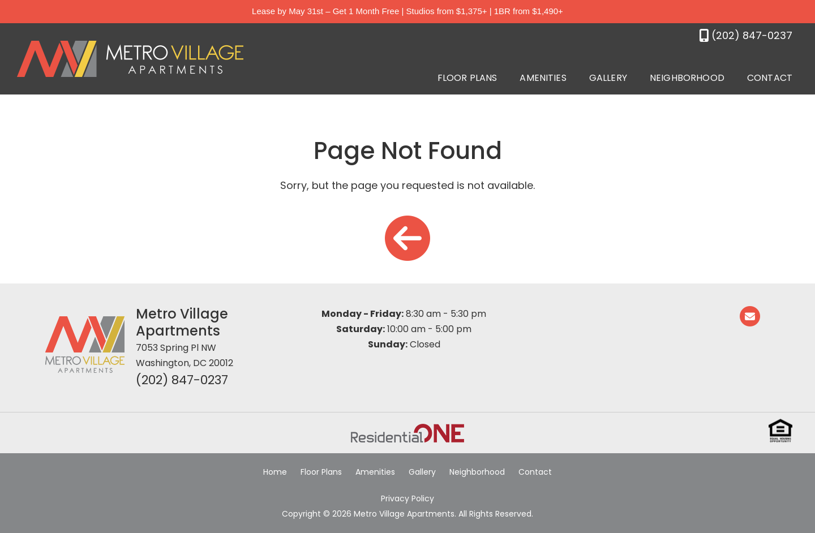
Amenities (543, 77)
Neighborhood (687, 77)
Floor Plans (467, 77)
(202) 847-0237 (182, 380)
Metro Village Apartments (182, 322)
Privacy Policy (407, 498)
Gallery (608, 77)
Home (275, 472)
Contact (769, 77)
